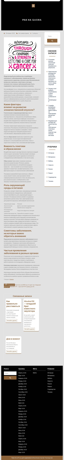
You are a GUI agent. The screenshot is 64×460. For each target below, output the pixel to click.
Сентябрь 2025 (23, 392)
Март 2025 (21, 408)
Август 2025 (22, 395)
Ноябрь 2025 (22, 386)
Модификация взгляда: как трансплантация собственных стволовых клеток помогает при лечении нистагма (52, 128)
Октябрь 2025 (22, 389)
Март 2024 (21, 441)
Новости (50, 165)
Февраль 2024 (22, 444)
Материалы (51, 157)
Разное (12, 279)
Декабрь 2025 (22, 384)
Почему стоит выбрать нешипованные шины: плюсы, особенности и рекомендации (52, 95)
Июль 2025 (21, 397)
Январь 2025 (22, 414)
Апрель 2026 (22, 373)
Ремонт (50, 173)
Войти (35, 373)
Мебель (50, 161)
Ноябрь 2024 (22, 419)
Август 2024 (22, 427)
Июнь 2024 (21, 433)
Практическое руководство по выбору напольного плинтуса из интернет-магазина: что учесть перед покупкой (52, 78)
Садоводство (52, 177)
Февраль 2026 (22, 378)
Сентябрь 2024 (23, 425)
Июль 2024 (21, 430)
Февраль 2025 (22, 411)
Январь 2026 (22, 381)
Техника (50, 181)
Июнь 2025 (21, 400)
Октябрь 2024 (22, 422)
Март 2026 (21, 375)
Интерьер (51, 153)
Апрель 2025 (22, 406)
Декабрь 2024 (22, 416)
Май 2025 (21, 403)
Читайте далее (12, 320)
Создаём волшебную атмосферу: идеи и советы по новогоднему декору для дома (52, 111)
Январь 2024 (22, 447)
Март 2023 (21, 452)
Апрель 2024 (22, 438)
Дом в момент (13, 339)
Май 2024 (21, 436)
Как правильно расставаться (13, 303)
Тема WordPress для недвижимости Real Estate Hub (27, 458)
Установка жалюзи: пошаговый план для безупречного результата (52, 63)
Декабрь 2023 (22, 449)
